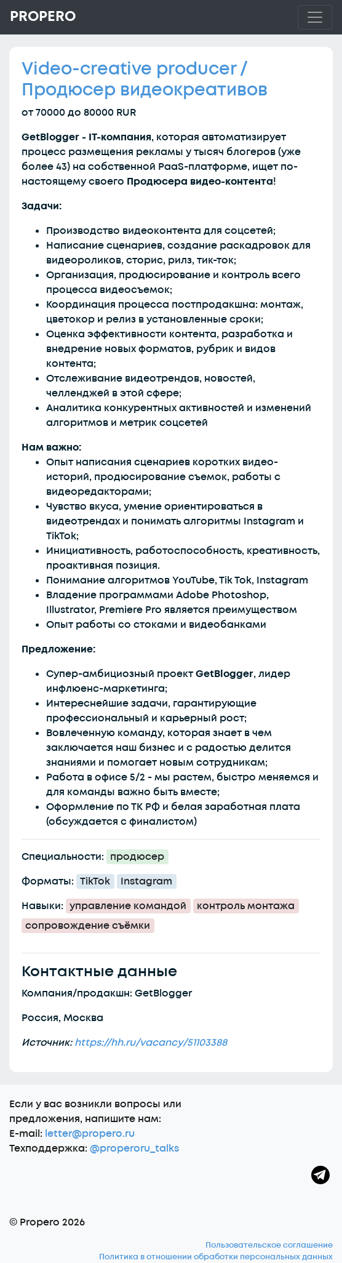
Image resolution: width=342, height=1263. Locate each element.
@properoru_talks (134, 1148)
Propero (43, 16)
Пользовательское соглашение (269, 1245)
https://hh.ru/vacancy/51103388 (150, 1042)
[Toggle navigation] (315, 17)
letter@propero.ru (90, 1134)
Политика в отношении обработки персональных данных (216, 1256)
